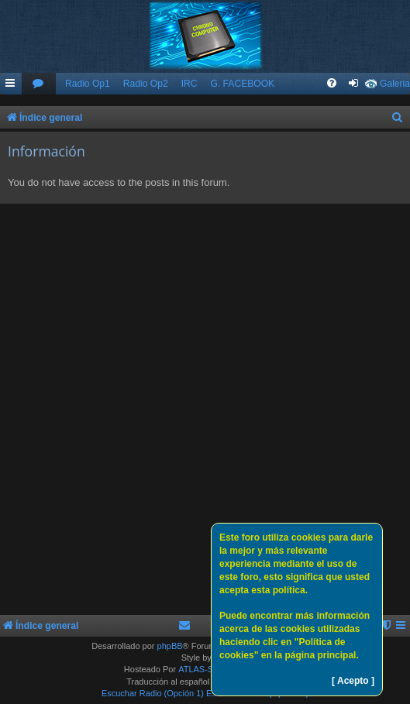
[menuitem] (39, 84)
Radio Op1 (87, 83)
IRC (189, 83)
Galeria (395, 83)
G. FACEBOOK (242, 83)
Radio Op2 (145, 83)
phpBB (170, 646)
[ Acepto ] (353, 680)
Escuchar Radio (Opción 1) (153, 693)
